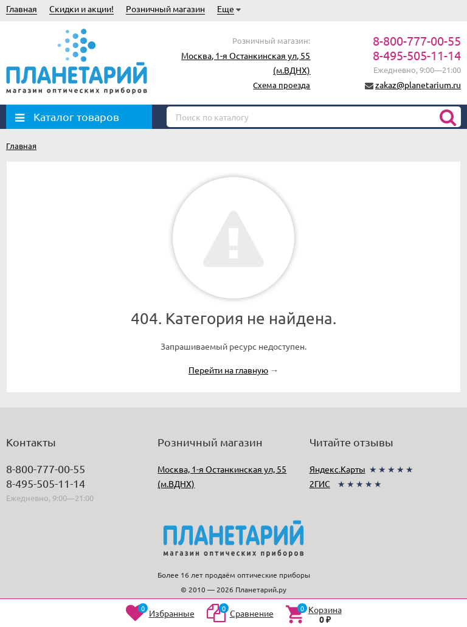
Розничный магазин (165, 8)
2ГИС (320, 483)
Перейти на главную (228, 369)
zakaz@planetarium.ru (418, 84)
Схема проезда (281, 85)
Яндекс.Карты (337, 468)
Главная (21, 8)
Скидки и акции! (81, 8)
